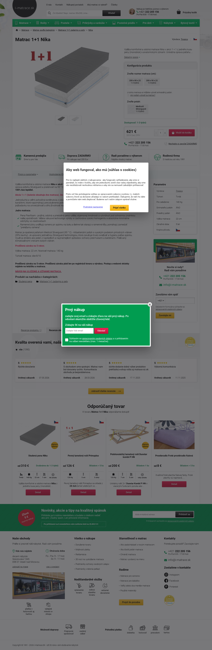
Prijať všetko (119, 207)
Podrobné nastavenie (93, 207)
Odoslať (101, 330)
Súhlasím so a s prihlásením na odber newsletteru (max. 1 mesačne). (98, 340)
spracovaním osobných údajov (97, 338)
